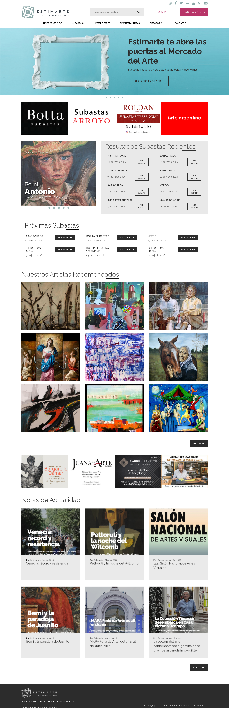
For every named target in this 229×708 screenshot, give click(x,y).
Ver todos (198, 443)
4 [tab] (118, 97)
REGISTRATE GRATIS (194, 12)
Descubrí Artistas (130, 23)
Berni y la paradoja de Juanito (47, 655)
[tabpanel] (114, 61)
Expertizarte (102, 23)
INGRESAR (162, 12)
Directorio (157, 23)
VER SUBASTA (141, 162)
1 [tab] (106, 97)
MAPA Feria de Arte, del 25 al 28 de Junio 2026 (113, 657)
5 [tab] (122, 97)
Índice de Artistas (52, 23)
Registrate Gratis (148, 81)
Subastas (78, 23)
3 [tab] (114, 97)
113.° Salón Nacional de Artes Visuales (174, 579)
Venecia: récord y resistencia (47, 577)
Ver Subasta (65, 237)
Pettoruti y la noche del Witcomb (114, 577)
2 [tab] (110, 97)
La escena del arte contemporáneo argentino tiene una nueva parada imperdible (176, 659)
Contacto (180, 23)
